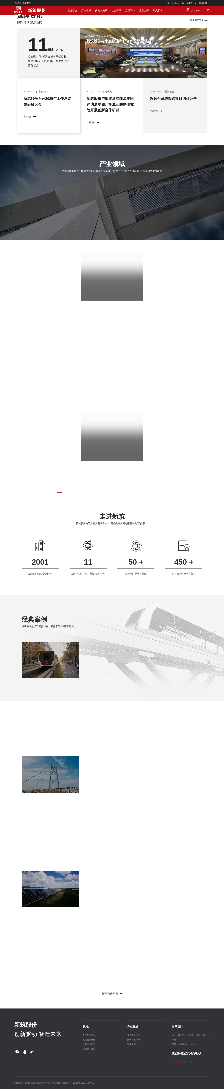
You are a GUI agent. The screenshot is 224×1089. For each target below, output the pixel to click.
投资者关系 (101, 10)
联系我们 (177, 1026)
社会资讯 (116, 10)
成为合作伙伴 (89, 1039)
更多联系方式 (182, 1062)
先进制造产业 (133, 1035)
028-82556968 (186, 1053)
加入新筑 (158, 10)
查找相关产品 (89, 1035)
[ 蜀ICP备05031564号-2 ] (83, 1083)
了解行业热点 (89, 1044)
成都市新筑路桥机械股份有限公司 (46, 1083)
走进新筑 (72, 10)
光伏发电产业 (133, 1039)
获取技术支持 (89, 1048)
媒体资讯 (29, 15)
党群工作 (130, 10)
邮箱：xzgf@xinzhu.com (183, 1044)
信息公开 (144, 10)
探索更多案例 (112, 993)
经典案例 (34, 619)
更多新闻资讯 (198, 20)
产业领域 (86, 10)
